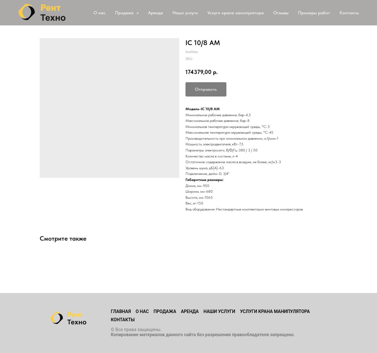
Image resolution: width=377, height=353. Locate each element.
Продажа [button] (125, 12)
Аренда (155, 12)
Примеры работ (314, 12)
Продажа (164, 311)
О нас (100, 12)
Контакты (349, 12)
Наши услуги (185, 12)
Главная (121, 311)
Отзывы (281, 12)
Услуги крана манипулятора (235, 12)
